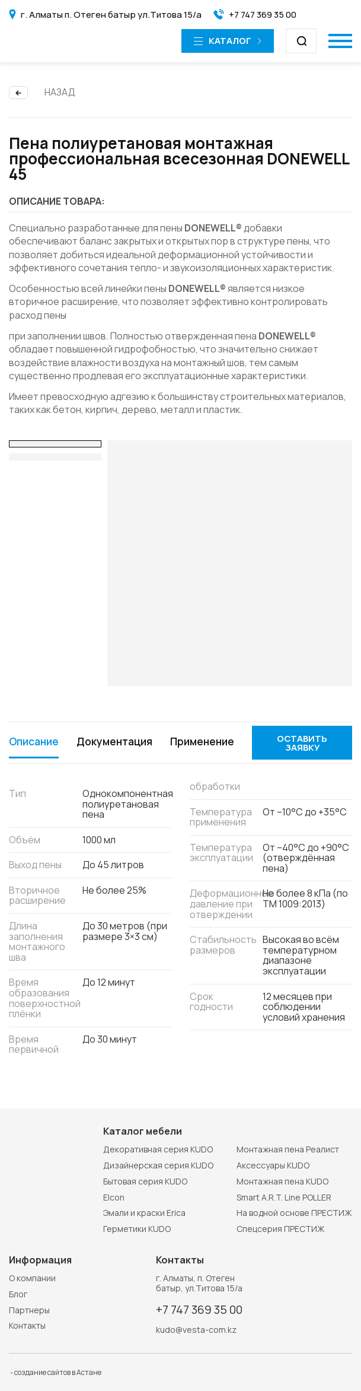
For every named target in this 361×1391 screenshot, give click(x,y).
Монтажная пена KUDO (282, 1180)
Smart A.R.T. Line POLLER (284, 1196)
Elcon (113, 1196)
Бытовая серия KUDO (145, 1180)
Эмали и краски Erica (144, 1212)
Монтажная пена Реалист (288, 1149)
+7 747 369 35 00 (200, 1309)
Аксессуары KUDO (273, 1164)
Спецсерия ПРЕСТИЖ (281, 1228)
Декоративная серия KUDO (158, 1149)
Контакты (27, 1325)
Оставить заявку (305, 754)
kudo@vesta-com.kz (196, 1330)
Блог (18, 1293)
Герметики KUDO (137, 1228)
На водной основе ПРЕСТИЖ (294, 1212)
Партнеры (29, 1309)
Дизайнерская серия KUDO (158, 1164)
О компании (32, 1277)
